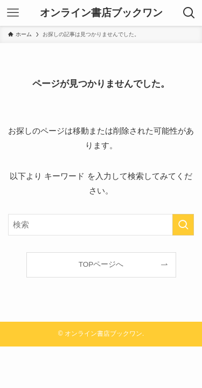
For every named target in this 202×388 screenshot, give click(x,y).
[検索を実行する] (183, 224)
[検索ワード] (101, 224)
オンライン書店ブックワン (101, 13)
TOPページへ (101, 264)
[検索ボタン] (189, 13)
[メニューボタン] (13, 13)
